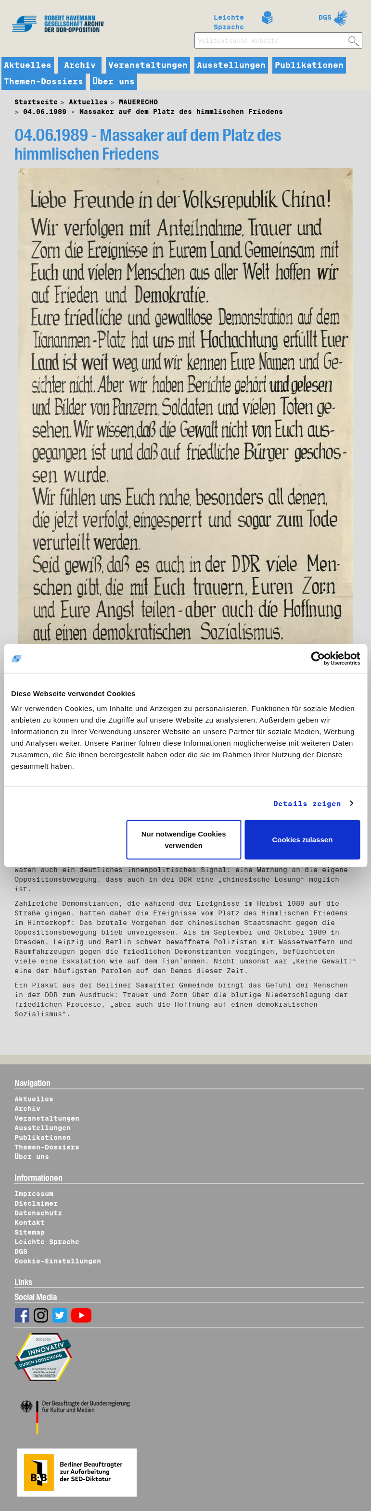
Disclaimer (36, 1203)
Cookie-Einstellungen (57, 1261)
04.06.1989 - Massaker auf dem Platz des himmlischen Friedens (153, 111)
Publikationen (309, 65)
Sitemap (29, 1232)
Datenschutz (38, 1213)
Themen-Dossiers (43, 82)
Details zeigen (307, 803)
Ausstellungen (231, 65)
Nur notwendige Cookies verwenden (183, 839)
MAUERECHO (138, 102)
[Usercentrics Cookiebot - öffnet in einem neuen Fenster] (318, 658)
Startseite (36, 102)
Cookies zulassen (302, 840)
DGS (325, 17)
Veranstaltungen (148, 65)
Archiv (80, 65)
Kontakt (29, 1222)
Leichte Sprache (229, 20)
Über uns (113, 82)
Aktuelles (27, 65)
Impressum (33, 1194)
